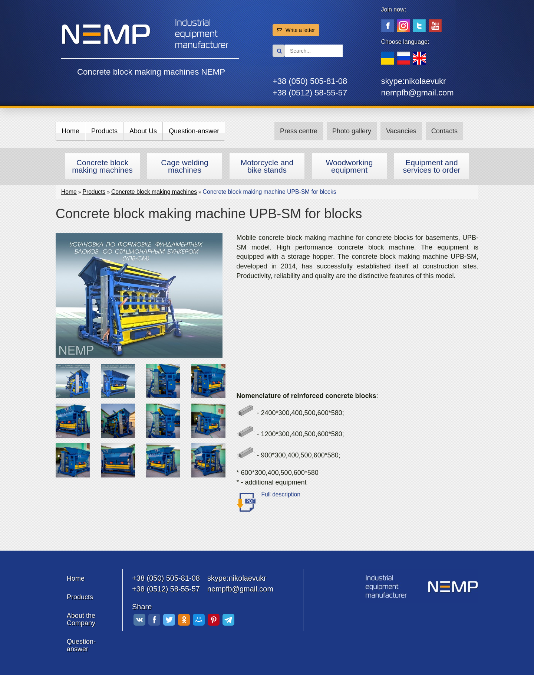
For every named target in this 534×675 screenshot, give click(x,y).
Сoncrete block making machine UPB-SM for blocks (269, 192)
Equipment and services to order (431, 166)
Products (104, 131)
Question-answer (194, 131)
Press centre (298, 131)
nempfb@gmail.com (417, 92)
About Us (143, 131)
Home (70, 131)
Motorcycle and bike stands (267, 166)
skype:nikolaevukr (413, 81)
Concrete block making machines (102, 166)
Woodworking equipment (349, 166)
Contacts (444, 131)
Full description (281, 494)
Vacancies (401, 131)
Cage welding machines (184, 166)
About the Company (81, 619)
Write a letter (296, 30)
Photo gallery (351, 131)
